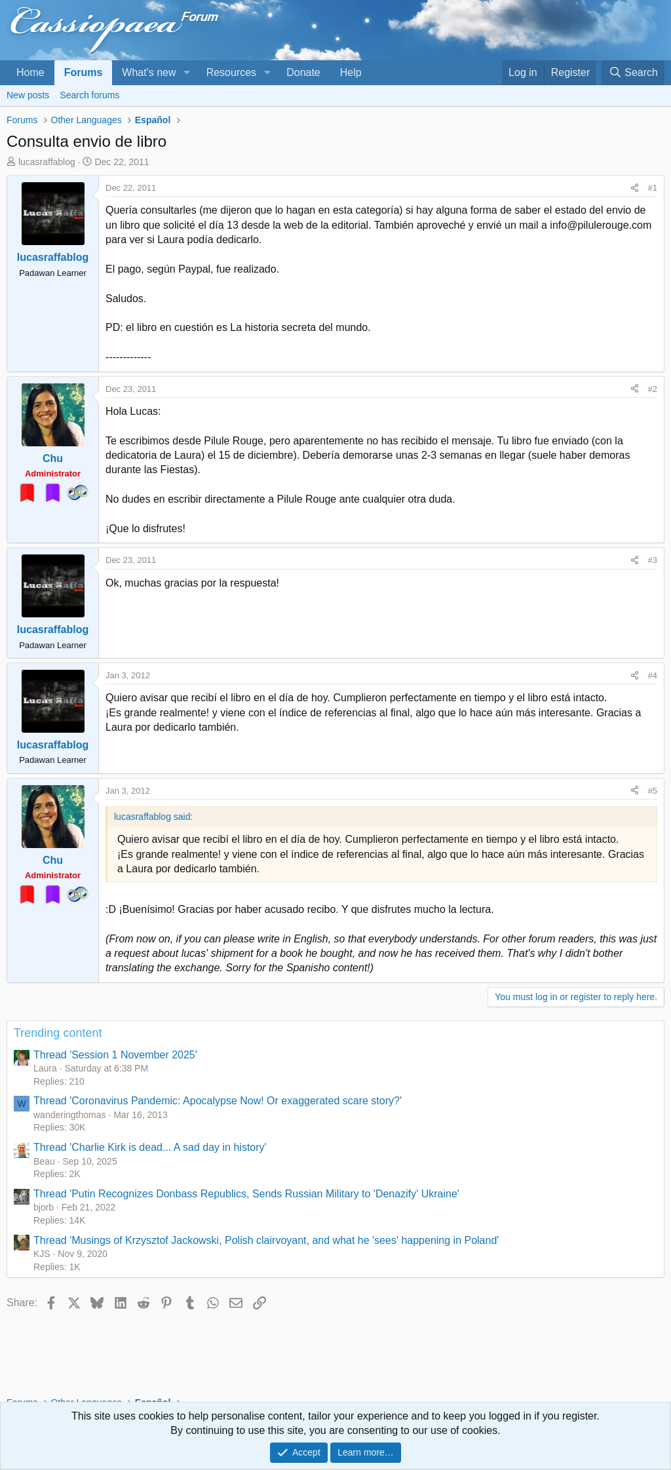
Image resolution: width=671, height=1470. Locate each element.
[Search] (633, 72)
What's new (149, 72)
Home (30, 72)
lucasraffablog (46, 162)
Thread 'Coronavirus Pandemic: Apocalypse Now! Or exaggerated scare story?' (217, 1100)
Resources (231, 72)
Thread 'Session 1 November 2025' (115, 1054)
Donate (303, 72)
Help (351, 72)
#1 (652, 188)
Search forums (89, 95)
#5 (652, 791)
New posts (28, 95)
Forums (83, 72)
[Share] (634, 188)
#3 (652, 560)
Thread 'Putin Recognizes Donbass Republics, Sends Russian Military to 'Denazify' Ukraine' (246, 1193)
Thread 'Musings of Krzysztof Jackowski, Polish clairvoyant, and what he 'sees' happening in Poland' (266, 1240)
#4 (652, 675)
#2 (652, 389)
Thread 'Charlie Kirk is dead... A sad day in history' (150, 1147)
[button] (186, 72)
